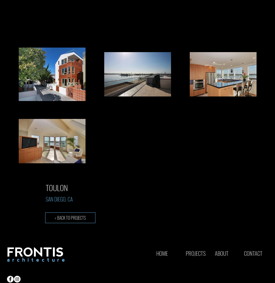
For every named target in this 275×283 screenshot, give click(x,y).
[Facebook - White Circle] (10, 279)
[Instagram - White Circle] (17, 279)
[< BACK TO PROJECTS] (70, 217)
